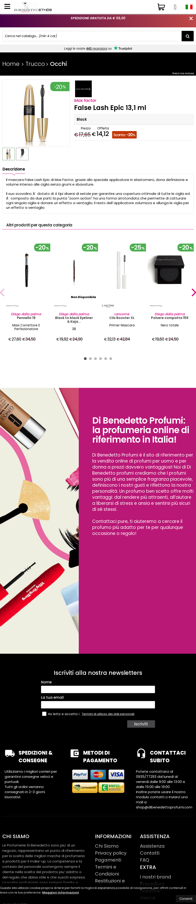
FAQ (144, 860)
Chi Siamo (107, 846)
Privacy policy (110, 853)
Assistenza (152, 846)
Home (10, 64)
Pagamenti (108, 860)
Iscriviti (142, 724)
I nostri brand (155, 877)
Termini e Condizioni (107, 870)
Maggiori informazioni (60, 892)
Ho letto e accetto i (61, 713)
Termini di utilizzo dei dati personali (108, 714)
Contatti (149, 853)
